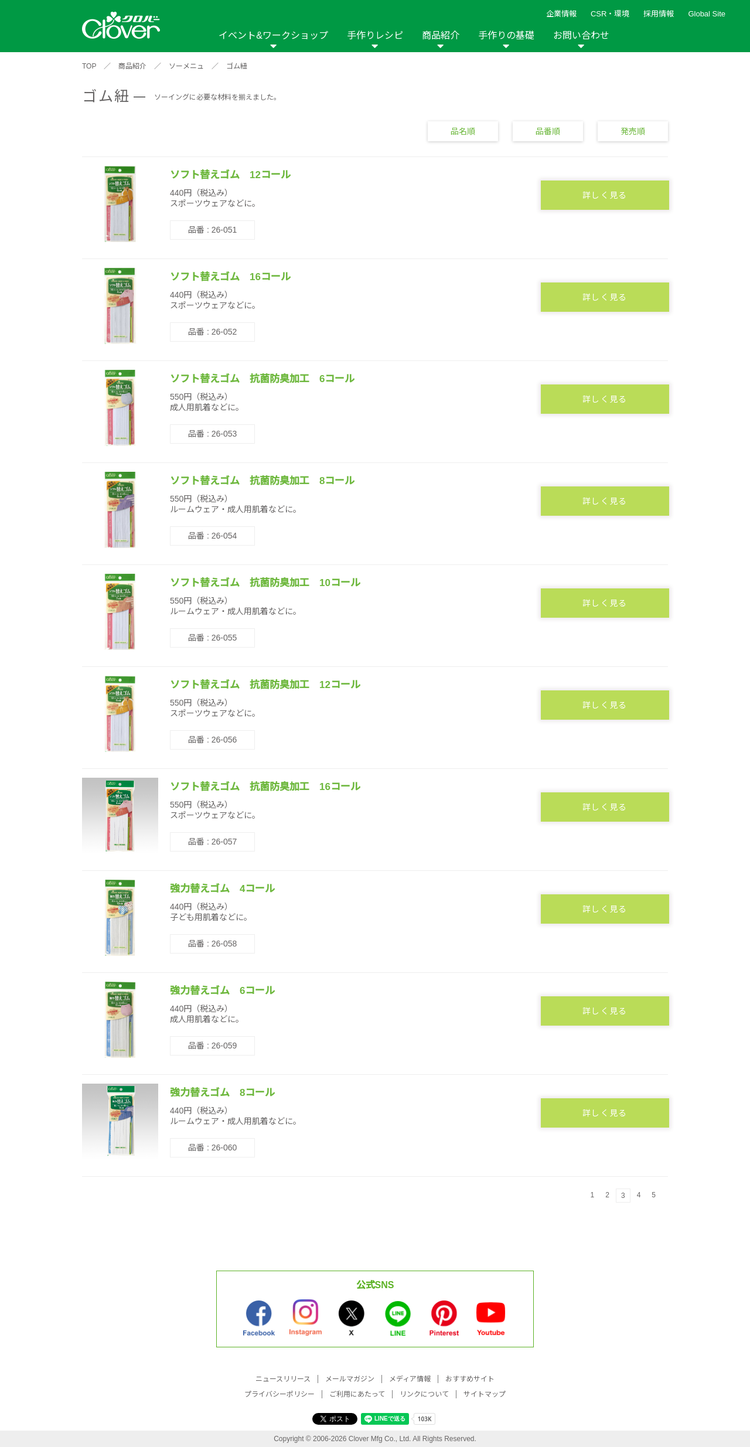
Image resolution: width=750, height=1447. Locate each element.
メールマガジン (349, 1379)
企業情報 (561, 13)
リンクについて (424, 1394)
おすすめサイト (470, 1379)
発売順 (633, 131)
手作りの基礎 (506, 35)
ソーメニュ (186, 66)
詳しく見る (605, 195)
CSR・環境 (610, 13)
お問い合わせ (581, 35)
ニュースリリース (283, 1379)
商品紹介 (440, 35)
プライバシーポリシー (279, 1394)
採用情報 (658, 13)
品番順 (548, 131)
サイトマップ (484, 1394)
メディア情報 (410, 1379)
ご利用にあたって (357, 1394)
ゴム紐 (236, 66)
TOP (89, 66)
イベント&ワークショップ (273, 35)
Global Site (706, 13)
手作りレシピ (375, 35)
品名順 (463, 131)
